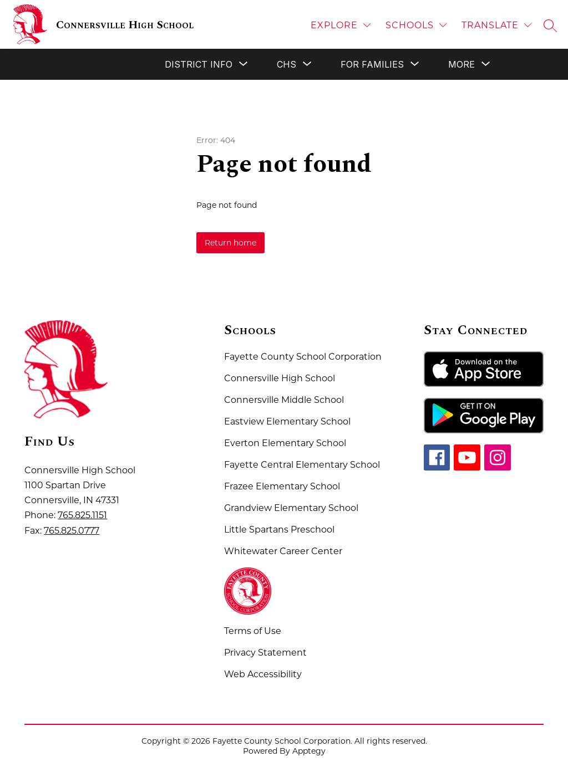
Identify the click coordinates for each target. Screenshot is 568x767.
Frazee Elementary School (282, 486)
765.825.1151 (82, 515)
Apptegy (309, 751)
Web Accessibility (263, 674)
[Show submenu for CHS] (286, 64)
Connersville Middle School (284, 400)
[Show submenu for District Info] (198, 64)
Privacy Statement (265, 652)
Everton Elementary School (285, 443)
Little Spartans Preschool (279, 529)
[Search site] (550, 25)
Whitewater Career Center (283, 551)
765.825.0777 (71, 530)
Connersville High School (279, 378)
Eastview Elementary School (287, 421)
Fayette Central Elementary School (302, 464)
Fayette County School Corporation (303, 356)
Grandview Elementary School (291, 508)
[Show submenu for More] (461, 64)
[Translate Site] (496, 25)
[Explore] (340, 25)
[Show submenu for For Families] (372, 64)
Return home (230, 243)
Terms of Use (252, 631)
